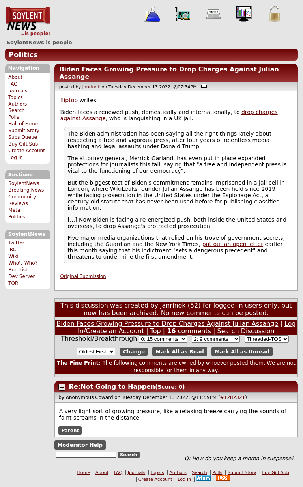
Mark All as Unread (242, 352)
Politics (23, 54)
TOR (13, 283)
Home (83, 472)
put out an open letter (232, 244)
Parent (70, 430)
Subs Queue (22, 137)
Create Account (26, 150)
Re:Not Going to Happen (112, 386)
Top (155, 331)
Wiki (13, 256)
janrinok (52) (180, 305)
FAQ (12, 84)
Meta (14, 210)
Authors (17, 104)
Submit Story (23, 130)
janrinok (91, 87)
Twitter (16, 243)
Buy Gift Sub (23, 144)
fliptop (69, 100)
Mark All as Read (179, 352)
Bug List (18, 269)
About (15, 77)
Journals (17, 90)
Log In (15, 157)
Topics (15, 97)
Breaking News (26, 190)
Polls (13, 117)
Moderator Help (80, 445)
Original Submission (83, 276)
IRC (12, 249)
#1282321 (232, 397)
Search (16, 110)
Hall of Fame (23, 124)
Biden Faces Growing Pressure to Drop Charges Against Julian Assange (167, 323)
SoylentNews (27, 21)
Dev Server (21, 276)
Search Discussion (246, 331)
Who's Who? (22, 263)
